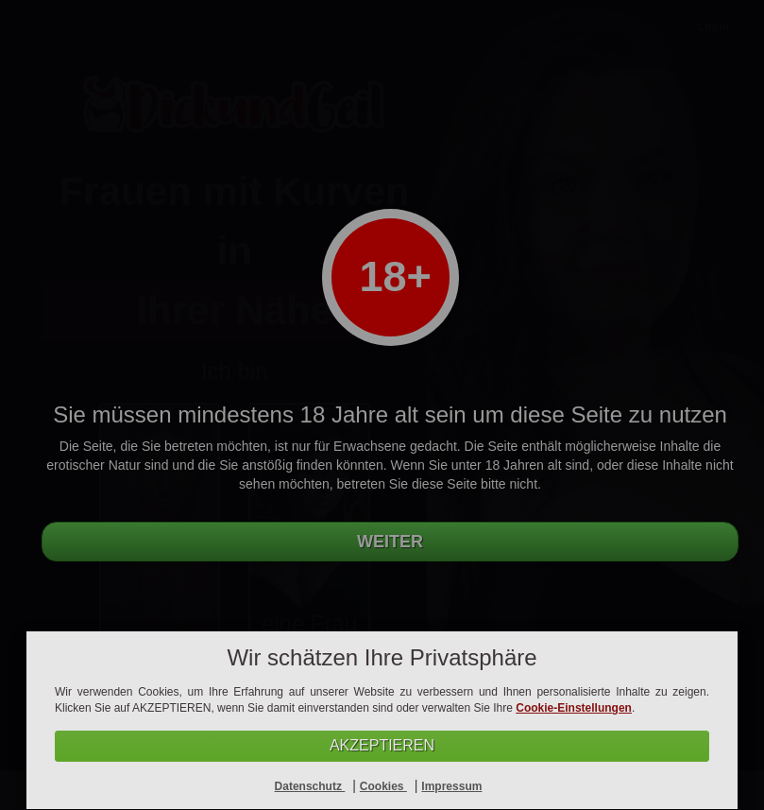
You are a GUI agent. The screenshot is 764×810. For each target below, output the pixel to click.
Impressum (451, 786)
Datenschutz (310, 786)
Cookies (383, 786)
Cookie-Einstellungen (574, 708)
